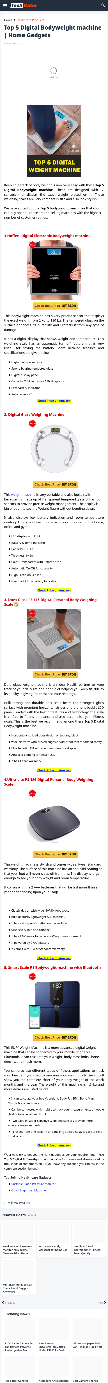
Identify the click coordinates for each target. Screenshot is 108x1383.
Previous (10, 1302)
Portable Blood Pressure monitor (33, 1184)
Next (100, 1302)
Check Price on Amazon (54, 401)
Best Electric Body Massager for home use (52, 1248)
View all (31, 1215)
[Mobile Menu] (5, 5)
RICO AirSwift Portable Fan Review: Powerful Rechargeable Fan (19, 1347)
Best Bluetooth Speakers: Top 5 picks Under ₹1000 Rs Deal (52, 1347)
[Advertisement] (53, 75)
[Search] (103, 5)
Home (8, 20)
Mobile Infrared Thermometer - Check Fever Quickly (87, 1250)
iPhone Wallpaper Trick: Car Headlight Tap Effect (87, 1345)
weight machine (23, 494)
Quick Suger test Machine (28, 1190)
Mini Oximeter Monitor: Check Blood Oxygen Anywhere (17, 1288)
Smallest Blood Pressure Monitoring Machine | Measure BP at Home (17, 1250)
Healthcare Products (30, 20)
